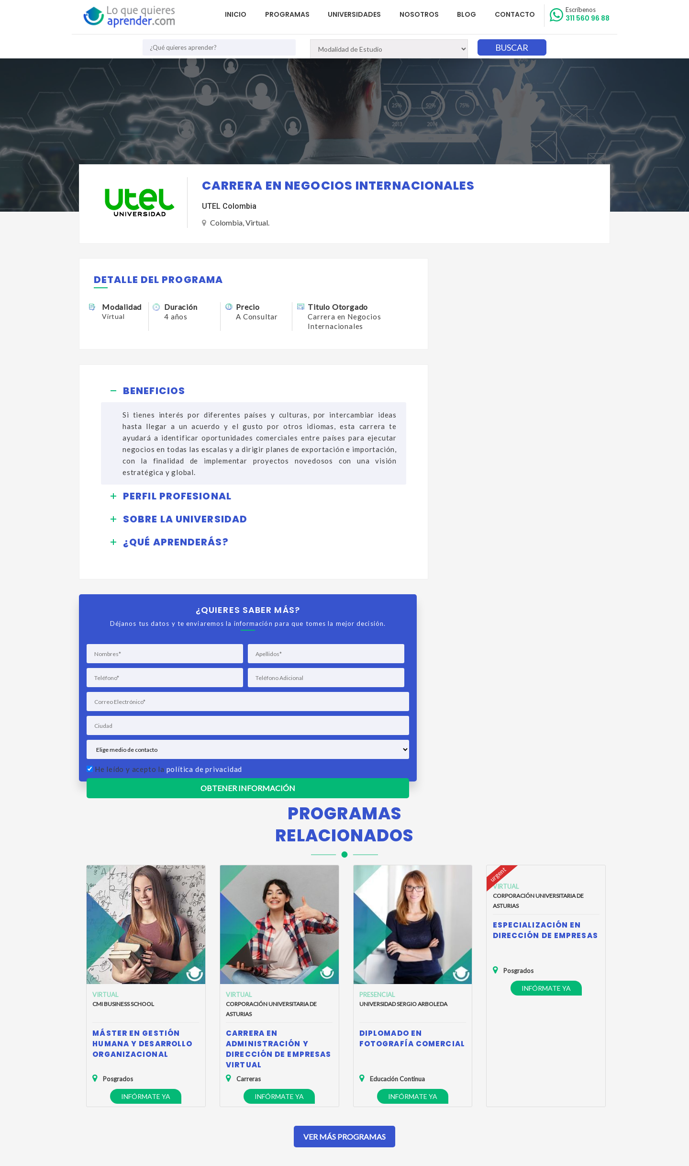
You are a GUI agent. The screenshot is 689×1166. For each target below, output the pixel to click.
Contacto (516, 14)
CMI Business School (123, 796)
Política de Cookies (114, 1056)
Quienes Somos (109, 1028)
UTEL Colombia (229, 206)
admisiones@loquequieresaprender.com (339, 1062)
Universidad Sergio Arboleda (403, 796)
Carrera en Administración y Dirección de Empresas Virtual (278, 841)
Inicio (243, 14)
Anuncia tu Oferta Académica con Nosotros (151, 1070)
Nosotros (422, 14)
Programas (293, 14)
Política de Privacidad (117, 1042)
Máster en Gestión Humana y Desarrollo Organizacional (142, 835)
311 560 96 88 (588, 14)
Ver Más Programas (344, 928)
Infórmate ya (145, 888)
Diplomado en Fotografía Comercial (412, 830)
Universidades (359, 14)
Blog (468, 14)
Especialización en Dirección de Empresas (545, 722)
